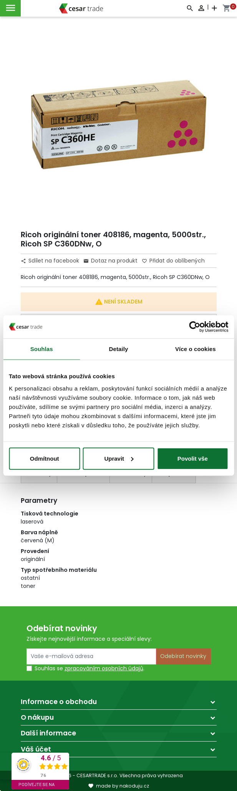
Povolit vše (192, 458)
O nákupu (37, 717)
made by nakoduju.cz (118, 786)
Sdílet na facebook (51, 260)
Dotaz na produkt (110, 260)
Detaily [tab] (118, 349)
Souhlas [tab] (41, 349)
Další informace (48, 733)
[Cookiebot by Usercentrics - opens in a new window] (194, 327)
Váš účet (36, 749)
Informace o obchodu (59, 701)
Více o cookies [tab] (195, 349)
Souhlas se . (89, 668)
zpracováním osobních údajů (104, 668)
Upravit (118, 458)
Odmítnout (44, 458)
